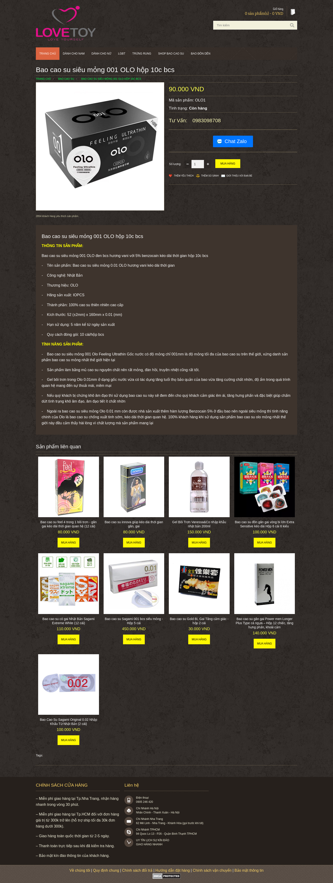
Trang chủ (47, 53)
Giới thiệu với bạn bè (239, 175)
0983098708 (206, 120)
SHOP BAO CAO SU (171, 53)
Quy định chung (106, 870)
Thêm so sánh (210, 175)
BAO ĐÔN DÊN (200, 53)
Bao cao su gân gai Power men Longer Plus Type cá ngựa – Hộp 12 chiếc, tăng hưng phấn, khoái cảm (264, 623)
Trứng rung (141, 53)
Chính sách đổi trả (137, 870)
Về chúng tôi (79, 870)
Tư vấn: (179, 120)
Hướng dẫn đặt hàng (172, 870)
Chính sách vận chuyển (212, 870)
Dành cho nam (74, 53)
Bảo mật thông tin (249, 870)
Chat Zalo (236, 141)
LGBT (121, 53)
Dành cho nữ (101, 53)
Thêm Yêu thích (184, 175)
